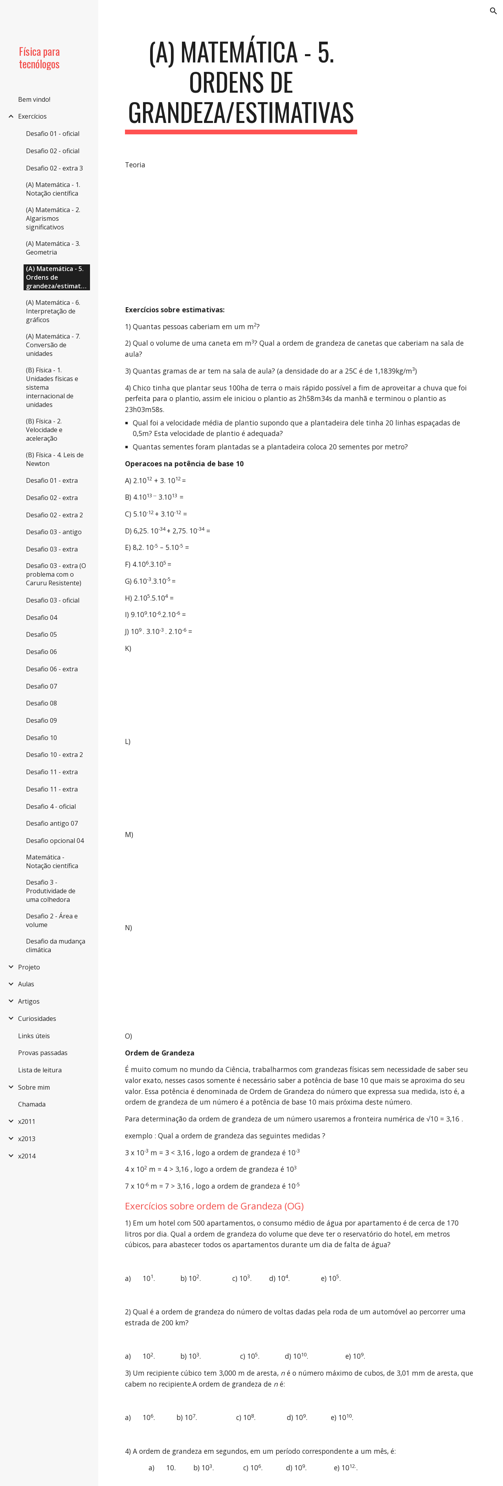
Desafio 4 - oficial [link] (51, 806)
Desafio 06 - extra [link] (52, 669)
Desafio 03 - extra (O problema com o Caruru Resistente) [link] (56, 574)
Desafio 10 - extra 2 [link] (54, 754)
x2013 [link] (26, 1138)
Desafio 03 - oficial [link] (52, 600)
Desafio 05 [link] (41, 634)
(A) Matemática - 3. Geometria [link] (53, 248)
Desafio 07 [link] (41, 686)
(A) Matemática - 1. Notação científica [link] (53, 189)
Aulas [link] (26, 984)
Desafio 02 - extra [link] (52, 497)
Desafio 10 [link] (41, 737)
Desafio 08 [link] (41, 703)
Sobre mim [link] (34, 1087)
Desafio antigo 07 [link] (52, 823)
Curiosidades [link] (37, 1018)
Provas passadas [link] (43, 1052)
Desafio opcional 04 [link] (55, 840)
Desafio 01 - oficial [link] (52, 133)
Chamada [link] (32, 1104)
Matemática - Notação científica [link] (52, 861)
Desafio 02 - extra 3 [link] (54, 168)
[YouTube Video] (209, 237)
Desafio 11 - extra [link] (52, 772)
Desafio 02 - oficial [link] (52, 151)
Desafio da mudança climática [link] (55, 945)
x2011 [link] (26, 1121)
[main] (241, 85)
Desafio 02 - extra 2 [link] (54, 515)
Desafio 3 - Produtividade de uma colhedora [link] (50, 891)
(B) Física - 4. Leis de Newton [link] (55, 459)
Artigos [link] (29, 1001)
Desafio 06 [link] (41, 651)
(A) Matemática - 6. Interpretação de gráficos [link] (53, 311)
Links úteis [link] (34, 1036)
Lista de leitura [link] (40, 1070)
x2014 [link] (26, 1156)
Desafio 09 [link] (41, 720)
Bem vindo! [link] (34, 99)
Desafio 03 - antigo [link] (54, 532)
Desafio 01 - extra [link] (52, 480)
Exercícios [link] (32, 116)
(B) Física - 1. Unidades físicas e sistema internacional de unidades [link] (52, 387)
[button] (493, 11)
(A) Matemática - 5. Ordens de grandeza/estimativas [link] (58, 277)
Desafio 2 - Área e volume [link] (52, 920)
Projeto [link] (29, 967)
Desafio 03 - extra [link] (52, 549)
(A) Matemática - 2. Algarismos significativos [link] (53, 218)
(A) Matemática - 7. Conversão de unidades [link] (53, 345)
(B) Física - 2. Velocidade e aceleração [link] (44, 430)
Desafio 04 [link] (41, 617)
